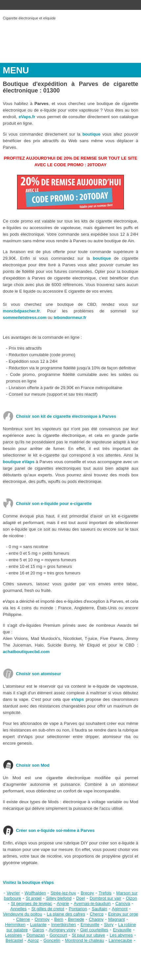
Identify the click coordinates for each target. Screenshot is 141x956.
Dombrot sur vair (105, 898)
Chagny (96, 919)
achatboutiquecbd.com (26, 651)
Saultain (99, 908)
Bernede (76, 919)
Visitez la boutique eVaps (28, 882)
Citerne (23, 919)
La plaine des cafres (66, 914)
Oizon (131, 898)
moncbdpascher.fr (21, 310)
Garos (38, 929)
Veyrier (13, 892)
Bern (58, 919)
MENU (16, 70)
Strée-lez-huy (63, 892)
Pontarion (78, 908)
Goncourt (58, 935)
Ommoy (42, 919)
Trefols (105, 892)
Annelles (18, 908)
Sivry (108, 924)
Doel (80, 898)
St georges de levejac (31, 903)
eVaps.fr (27, 116)
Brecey (87, 892)
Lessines (13, 935)
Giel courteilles (94, 929)
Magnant (116, 919)
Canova (122, 903)
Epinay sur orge (123, 914)
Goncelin (51, 940)
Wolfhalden (35, 892)
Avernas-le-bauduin (92, 903)
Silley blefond (58, 898)
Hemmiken (15, 924)
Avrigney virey (62, 929)
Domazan (36, 935)
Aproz (33, 940)
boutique (91, 134)
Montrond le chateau (84, 940)
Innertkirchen (63, 924)
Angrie (63, 903)
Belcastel (14, 940)
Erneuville (90, 924)
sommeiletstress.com (25, 317)
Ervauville (122, 929)
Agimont (120, 908)
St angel (33, 898)
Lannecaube (120, 940)
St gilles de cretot (47, 908)
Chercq (97, 914)
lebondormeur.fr (70, 317)
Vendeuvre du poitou (22, 914)
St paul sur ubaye (88, 935)
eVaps (78, 699)
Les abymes (121, 935)
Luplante (38, 924)
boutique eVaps (19, 461)
